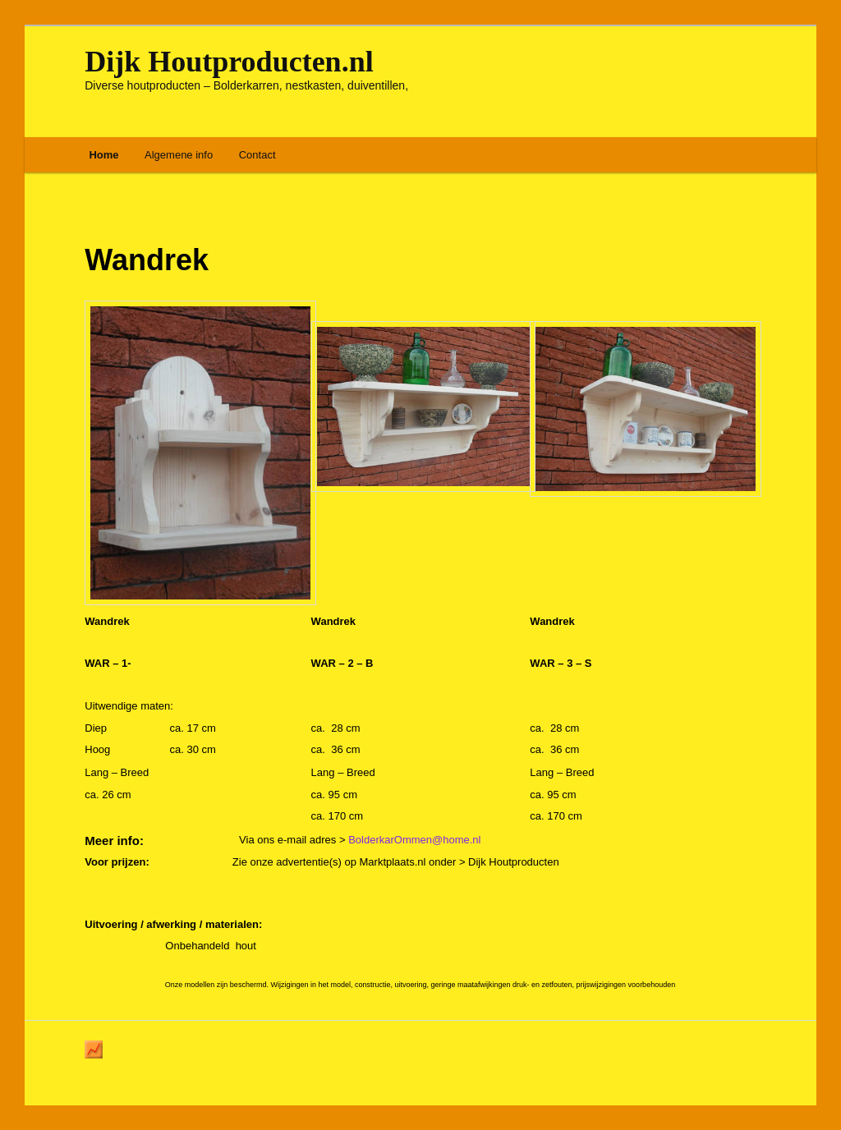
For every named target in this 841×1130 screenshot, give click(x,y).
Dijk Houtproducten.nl (229, 61)
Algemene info (179, 155)
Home (103, 155)
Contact (257, 155)
